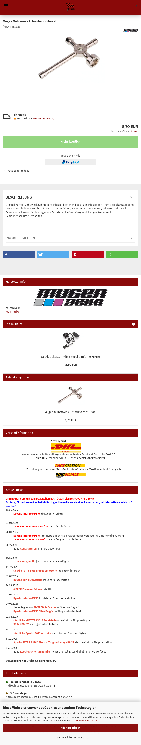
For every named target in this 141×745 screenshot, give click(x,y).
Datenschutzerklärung (85, 720)
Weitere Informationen (70, 737)
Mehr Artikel (13, 311)
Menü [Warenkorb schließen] (6, 5)
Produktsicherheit (24, 238)
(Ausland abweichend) (43, 119)
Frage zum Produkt (18, 170)
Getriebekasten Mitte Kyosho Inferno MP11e (70, 356)
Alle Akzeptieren (70, 727)
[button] (19, 254)
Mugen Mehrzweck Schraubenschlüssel (70, 412)
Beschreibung (19, 197)
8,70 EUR (70, 420)
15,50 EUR (70, 365)
